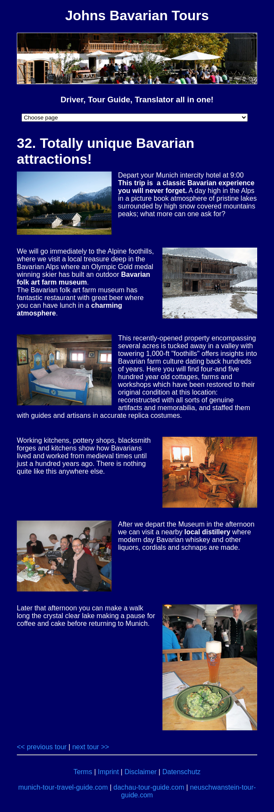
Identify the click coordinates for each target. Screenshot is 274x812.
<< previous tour (42, 747)
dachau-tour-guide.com (148, 787)
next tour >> (90, 747)
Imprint (108, 771)
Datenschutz (181, 771)
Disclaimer (141, 771)
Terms (82, 771)
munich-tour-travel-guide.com (63, 787)
